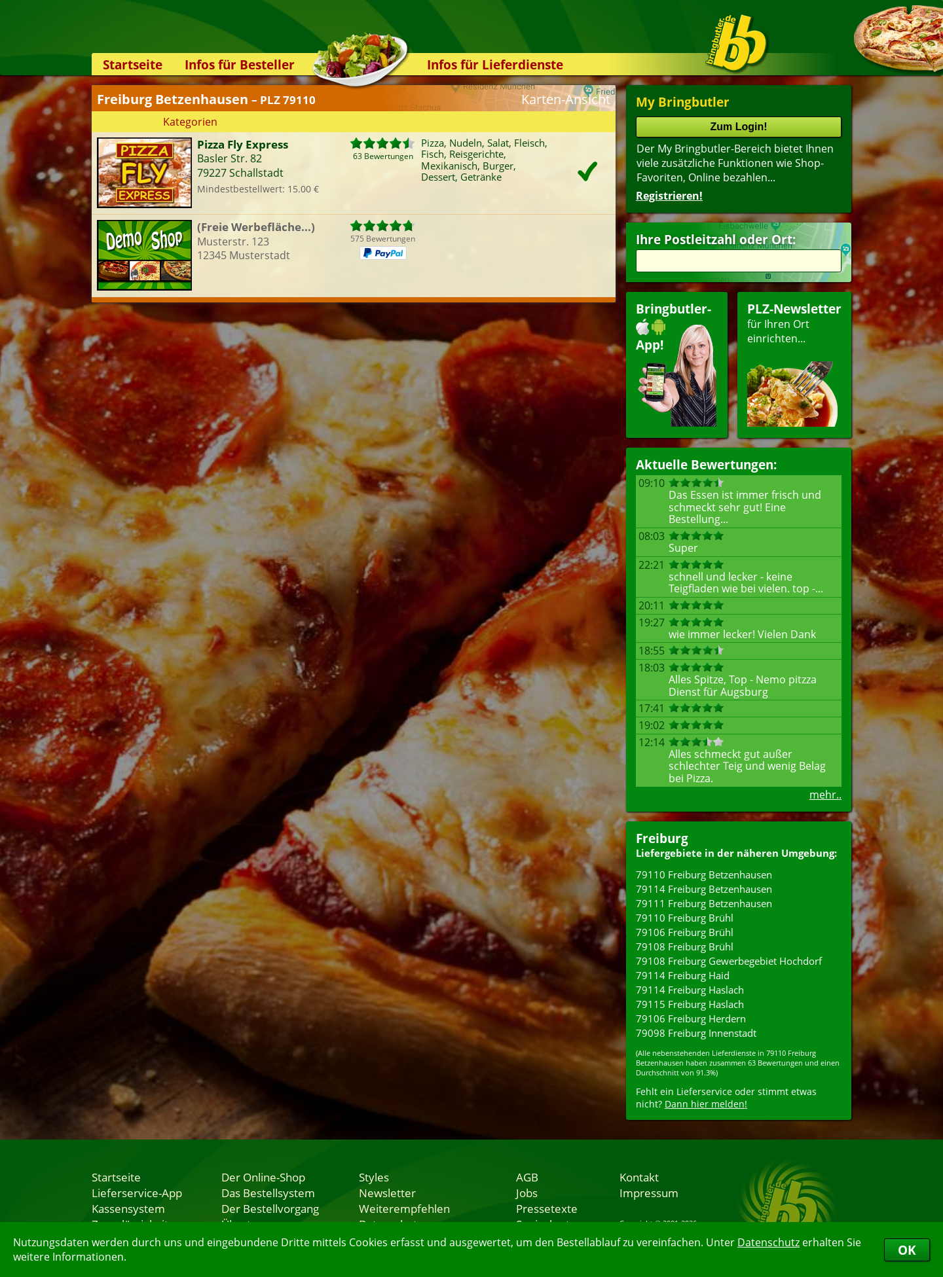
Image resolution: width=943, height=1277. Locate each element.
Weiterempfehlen (404, 1208)
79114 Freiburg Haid (683, 975)
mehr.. (825, 794)
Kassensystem (128, 1208)
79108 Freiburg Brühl (684, 946)
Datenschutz (768, 1242)
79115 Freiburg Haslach (690, 1004)
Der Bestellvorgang (270, 1208)
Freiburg (662, 838)
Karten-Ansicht (565, 99)
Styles (374, 1177)
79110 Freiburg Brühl (684, 917)
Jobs (527, 1192)
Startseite (132, 64)
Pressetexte (547, 1208)
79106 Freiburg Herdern (691, 1018)
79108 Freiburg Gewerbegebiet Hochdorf (729, 960)
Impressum (648, 1192)
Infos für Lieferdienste (495, 64)
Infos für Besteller (240, 64)
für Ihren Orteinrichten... (794, 363)
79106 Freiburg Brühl (684, 932)
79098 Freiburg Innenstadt (696, 1032)
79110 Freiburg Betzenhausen (704, 874)
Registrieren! (669, 196)
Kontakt (639, 1177)
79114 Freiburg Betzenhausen (704, 888)
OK (907, 1250)
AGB (527, 1177)
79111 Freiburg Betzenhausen (704, 903)
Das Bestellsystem (268, 1192)
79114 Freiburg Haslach (690, 989)
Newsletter (387, 1192)
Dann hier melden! (706, 1104)
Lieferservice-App (137, 1192)
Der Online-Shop (263, 1177)
